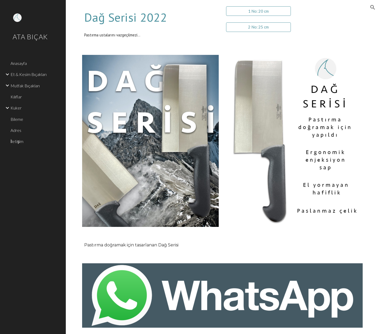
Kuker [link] (16, 107)
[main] (150, 17)
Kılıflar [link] (16, 96)
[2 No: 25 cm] (258, 27)
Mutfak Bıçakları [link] (25, 85)
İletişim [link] (17, 141)
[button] (372, 7)
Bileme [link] (17, 119)
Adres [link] (16, 130)
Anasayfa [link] (19, 63)
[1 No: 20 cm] (258, 11)
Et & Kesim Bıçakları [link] (29, 74)
